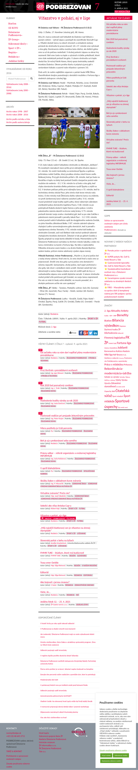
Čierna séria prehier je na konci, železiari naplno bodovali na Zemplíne (66, 669)
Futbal (42, 321)
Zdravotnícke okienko (84, 585)
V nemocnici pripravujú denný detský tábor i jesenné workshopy (64, 707)
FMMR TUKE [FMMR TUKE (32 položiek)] (112, 343)
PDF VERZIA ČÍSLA (122, 11)
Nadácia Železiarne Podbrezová (52, 739)
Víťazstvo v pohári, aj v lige (118, 95)
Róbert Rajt (55, 508)
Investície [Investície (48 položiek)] (113, 348)
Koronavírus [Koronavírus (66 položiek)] (110, 351)
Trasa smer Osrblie (114, 169)
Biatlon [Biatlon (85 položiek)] (108, 320)
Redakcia (14, 56)
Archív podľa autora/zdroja (18, 122)
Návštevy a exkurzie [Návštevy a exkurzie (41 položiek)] (111, 358)
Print (72, 333)
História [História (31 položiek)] (106, 348)
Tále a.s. (42, 751)
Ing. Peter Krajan (57, 418)
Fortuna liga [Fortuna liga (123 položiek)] (124, 343)
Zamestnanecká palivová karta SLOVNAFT (56, 696)
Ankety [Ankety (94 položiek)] (124, 310)
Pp (52, 431)
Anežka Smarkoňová (58, 543)
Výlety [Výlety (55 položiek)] (118, 380)
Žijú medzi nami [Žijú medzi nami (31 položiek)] (123, 407)
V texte (53, 585)
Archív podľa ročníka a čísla (18, 119)
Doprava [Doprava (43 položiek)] (122, 326)
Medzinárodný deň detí (49, 680)
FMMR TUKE (56, 556)
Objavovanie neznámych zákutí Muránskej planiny (59, 712)
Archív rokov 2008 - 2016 (17, 114)
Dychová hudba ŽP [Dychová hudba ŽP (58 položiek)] (112, 329)
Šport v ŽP (14, 48)
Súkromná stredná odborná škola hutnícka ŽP (61, 499)
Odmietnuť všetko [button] (121, 755)
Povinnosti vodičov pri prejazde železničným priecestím (116, 68)
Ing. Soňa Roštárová (58, 459)
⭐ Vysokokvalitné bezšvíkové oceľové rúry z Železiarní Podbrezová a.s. (117, 272)
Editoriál (110, 195)
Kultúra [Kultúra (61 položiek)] (119, 351)
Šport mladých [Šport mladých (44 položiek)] (117, 396)
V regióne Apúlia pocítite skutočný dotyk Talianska (59, 656)
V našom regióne (89, 565)
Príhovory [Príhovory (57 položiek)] (128, 364)
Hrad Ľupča (44, 733)
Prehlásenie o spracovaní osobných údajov (17, 757)
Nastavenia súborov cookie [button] (111, 761)
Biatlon (12, 23)
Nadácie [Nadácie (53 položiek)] (126, 351)
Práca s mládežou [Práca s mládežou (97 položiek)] (113, 364)
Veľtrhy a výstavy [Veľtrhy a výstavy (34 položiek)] (109, 380)
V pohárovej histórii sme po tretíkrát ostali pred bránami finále (64, 685)
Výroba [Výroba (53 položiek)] (124, 380)
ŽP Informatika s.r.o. (47, 745)
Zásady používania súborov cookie (113, 750)
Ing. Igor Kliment (57, 373)
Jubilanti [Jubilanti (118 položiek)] (122, 347)
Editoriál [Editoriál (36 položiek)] (120, 333)
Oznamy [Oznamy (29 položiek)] (121, 358)
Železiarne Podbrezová (15, 34)
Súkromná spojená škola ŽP (51, 736)
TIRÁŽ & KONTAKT (14, 751)
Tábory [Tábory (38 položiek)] (127, 377)
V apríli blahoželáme (115, 189)
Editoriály (88, 575)
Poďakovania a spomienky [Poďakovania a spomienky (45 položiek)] (117, 361)
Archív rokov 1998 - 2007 (17, 111)
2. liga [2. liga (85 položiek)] (107, 310)
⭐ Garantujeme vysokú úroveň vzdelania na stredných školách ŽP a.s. (118, 281)
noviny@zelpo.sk (13, 733)
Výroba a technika (49, 376)
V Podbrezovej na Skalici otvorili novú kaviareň (57, 629)
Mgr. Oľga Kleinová (58, 565)
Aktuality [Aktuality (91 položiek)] (115, 310)
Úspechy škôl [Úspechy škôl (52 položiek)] (109, 391)
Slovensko (81, 556)
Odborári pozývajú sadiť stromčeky (53, 650)
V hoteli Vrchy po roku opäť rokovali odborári (57, 623)
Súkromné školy (17, 43)
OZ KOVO (13, 27)
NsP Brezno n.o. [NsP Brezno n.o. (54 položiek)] (120, 354)
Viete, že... (110, 184)
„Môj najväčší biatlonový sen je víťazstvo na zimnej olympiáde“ (117, 104)
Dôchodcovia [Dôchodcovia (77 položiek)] (110, 332)
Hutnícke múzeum (47, 742)
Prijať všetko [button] (106, 755)
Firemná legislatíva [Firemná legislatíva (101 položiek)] (114, 337)
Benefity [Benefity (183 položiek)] (122, 315)
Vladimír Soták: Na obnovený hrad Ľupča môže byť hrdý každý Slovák (66, 701)
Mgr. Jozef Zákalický (58, 496)
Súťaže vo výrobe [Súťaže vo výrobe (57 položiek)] (111, 377)
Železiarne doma (48, 391)
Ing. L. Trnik (55, 388)
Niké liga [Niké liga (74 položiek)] (108, 354)
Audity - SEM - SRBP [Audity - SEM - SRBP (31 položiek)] (110, 316)
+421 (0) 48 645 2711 (15, 736)
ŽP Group (13, 39)
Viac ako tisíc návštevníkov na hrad (53, 717)
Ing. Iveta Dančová (58, 403)
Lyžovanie (81, 533)
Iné (77, 595)
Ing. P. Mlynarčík (57, 483)
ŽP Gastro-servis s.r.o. (59, 604)
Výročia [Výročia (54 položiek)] (107, 383)
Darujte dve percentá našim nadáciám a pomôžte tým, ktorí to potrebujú (68, 674)
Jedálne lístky (16, 61)
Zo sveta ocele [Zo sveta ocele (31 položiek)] (120, 387)
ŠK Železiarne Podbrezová (50, 748)
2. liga (53, 327)
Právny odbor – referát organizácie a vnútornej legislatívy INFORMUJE (116, 160)
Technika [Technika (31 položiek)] (122, 377)
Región (12, 52)
